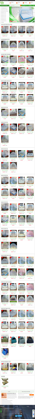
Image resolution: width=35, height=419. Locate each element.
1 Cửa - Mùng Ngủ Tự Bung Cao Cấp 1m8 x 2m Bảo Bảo (13, 212)
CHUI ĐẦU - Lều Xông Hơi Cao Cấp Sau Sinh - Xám (21, 345)
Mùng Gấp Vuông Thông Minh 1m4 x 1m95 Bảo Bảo (30, 159)
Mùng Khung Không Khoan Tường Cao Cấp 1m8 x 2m (22, 34)
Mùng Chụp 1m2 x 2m (4, 122)
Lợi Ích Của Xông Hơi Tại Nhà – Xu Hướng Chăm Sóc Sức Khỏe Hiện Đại (11, 393)
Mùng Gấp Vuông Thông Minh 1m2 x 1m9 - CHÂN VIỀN (30, 64)
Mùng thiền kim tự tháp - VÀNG (5, 371)
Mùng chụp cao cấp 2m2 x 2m (13, 250)
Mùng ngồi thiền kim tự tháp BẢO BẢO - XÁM (30, 371)
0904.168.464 (6, 0)
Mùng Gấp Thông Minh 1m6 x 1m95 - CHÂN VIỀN (13, 76)
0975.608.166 (7, 410)
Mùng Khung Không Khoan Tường (6, 24)
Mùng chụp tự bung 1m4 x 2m (22, 49)
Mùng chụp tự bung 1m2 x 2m (30, 49)
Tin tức (9, 391)
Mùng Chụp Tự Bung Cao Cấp (5, 308)
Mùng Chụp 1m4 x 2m (3, 15)
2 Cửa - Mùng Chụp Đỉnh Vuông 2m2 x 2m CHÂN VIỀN (30, 90)
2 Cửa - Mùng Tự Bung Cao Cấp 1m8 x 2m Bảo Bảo (22, 224)
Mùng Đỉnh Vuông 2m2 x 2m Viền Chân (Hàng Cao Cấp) (13, 102)
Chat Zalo (33, 413)
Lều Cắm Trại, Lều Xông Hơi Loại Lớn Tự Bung (5, 345)
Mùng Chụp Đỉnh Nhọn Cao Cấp (6, 255)
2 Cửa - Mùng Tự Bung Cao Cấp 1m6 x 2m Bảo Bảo (30, 197)
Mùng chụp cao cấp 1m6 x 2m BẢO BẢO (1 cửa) (13, 185)
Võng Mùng (2, 22)
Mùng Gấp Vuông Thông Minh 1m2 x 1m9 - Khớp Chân (30, 132)
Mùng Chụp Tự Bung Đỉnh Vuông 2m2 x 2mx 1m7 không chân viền (30, 238)
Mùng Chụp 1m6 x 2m (3, 16)
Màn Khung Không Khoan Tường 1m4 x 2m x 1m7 (13, 34)
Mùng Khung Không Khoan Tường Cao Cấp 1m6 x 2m (30, 34)
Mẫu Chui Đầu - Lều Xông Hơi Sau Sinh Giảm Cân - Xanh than (30, 345)
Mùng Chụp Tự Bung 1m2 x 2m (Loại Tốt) (5, 132)
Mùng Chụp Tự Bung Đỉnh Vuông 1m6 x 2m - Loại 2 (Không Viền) (13, 90)
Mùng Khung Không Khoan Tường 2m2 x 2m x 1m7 (5, 34)
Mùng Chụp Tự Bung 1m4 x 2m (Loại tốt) (13, 158)
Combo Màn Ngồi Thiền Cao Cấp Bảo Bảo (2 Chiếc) (13, 371)
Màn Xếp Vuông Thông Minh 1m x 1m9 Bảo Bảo (30, 76)
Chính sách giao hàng (17, 412)
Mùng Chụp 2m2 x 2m (3, 19)
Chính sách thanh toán (17, 410)
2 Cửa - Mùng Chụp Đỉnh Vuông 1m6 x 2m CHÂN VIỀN (22, 90)
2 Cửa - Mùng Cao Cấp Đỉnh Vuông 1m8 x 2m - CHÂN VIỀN (5, 102)
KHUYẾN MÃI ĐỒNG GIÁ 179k (4, 8)
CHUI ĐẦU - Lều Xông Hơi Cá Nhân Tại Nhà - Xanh (5, 356)
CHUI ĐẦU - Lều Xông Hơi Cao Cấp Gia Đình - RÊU (13, 345)
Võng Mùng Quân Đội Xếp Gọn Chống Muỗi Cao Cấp (5, 386)
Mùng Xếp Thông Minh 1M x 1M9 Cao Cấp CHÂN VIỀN (21, 117)
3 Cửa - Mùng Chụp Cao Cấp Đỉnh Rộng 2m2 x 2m (5, 250)
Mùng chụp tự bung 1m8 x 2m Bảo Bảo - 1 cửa (5, 49)
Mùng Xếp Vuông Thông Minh (4, 9)
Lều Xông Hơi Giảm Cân (4, 335)
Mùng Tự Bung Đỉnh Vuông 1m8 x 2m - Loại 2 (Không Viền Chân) (5, 90)
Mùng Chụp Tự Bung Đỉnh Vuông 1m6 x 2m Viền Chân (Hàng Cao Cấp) (30, 102)
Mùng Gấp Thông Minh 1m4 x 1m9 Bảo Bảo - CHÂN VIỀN (5, 76)
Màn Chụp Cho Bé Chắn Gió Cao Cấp (22, 64)
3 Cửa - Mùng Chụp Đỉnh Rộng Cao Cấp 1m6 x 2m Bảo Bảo (22, 197)
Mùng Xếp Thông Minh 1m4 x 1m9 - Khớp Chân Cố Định (5, 170)
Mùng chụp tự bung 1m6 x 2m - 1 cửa (13, 49)
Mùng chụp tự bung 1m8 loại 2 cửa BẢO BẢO (13, 303)
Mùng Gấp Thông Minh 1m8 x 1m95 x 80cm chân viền (5, 64)
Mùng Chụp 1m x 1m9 (3, 12)
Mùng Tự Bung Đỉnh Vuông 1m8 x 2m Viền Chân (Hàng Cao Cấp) (22, 102)
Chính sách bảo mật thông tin (18, 411)
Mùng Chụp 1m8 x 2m (4, 202)
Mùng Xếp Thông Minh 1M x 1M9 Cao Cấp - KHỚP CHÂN (13, 64)
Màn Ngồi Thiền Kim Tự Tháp (22, 371)
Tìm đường (33, 411)
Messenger (33, 414)
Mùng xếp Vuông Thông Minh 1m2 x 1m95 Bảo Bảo (22, 76)
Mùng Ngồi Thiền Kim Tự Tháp (6, 361)
